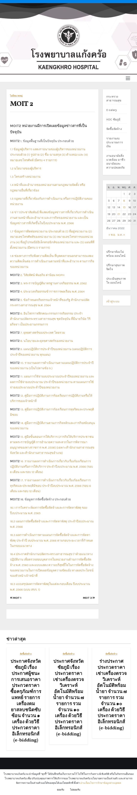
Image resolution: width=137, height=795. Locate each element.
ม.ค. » (121, 234)
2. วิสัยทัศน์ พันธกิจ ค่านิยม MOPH (42, 275)
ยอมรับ (60, 789)
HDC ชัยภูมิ (113, 119)
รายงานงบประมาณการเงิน (114, 142)
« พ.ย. (111, 234)
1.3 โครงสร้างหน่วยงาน (25, 176)
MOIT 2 (21, 104)
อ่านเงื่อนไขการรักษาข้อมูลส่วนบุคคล (100, 782)
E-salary (111, 110)
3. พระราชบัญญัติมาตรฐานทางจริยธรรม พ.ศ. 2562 (53, 283)
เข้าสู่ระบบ (112, 301)
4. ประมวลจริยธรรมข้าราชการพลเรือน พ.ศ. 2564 (52, 291)
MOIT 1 (15, 597)
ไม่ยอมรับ (75, 789)
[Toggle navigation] (128, 78)
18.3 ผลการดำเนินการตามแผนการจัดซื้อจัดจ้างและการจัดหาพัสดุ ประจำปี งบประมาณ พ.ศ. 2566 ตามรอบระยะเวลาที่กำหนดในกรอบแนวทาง (51, 540)
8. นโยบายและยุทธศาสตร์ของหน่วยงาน (46, 341)
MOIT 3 (89, 597)
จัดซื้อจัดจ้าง (114, 129)
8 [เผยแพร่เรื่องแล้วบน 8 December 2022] (124, 200)
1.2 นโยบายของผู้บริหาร (25, 168)
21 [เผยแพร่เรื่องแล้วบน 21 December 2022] (118, 214)
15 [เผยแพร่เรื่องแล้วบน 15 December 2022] (124, 207)
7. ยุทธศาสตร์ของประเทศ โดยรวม (42, 332)
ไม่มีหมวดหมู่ (16, 96)
